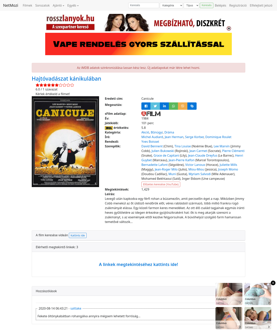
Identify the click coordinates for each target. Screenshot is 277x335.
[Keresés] (143, 5)
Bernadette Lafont (154, 165)
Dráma (169, 132)
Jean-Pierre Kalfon (181, 160)
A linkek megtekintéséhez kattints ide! (138, 264)
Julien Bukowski (163, 151)
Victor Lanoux (195, 165)
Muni (172, 174)
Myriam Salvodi (200, 174)
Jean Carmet (198, 151)
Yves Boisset (150, 141)
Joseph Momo (228, 169)
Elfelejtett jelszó (261, 5)
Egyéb (71, 5)
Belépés (220, 5)
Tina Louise (182, 146)
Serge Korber (194, 137)
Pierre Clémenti (233, 151)
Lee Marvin (222, 146)
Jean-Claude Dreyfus (202, 155)
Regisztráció (238, 5)
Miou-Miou (196, 169)
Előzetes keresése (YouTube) (161, 184)
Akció (145, 132)
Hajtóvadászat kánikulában (66, 78)
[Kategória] (171, 5)
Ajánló (57, 5)
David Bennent (152, 146)
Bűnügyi (157, 132)
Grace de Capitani (166, 155)
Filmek (27, 5)
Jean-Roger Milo (166, 169)
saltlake (75, 308)
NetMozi (10, 5)
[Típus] (191, 5)
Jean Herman (174, 137)
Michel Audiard (152, 137)
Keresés (206, 5)
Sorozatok (42, 5)
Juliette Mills (228, 165)
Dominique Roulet (218, 137)
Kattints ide (78, 235)
